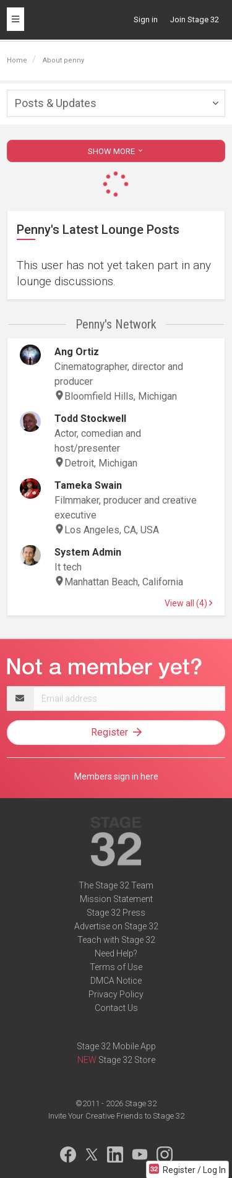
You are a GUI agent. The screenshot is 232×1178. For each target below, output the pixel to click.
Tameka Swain (88, 485)
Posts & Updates (56, 103)
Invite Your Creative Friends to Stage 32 (116, 1115)
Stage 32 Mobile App (116, 1046)
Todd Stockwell (90, 418)
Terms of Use (116, 967)
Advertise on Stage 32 (116, 926)
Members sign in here (116, 776)
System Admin (87, 552)
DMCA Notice (116, 981)
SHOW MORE (116, 151)
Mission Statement (116, 899)
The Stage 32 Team (116, 885)
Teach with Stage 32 (116, 940)
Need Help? (116, 953)
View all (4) (188, 603)
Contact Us (116, 1008)
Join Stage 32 (194, 19)
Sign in (146, 19)
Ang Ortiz (76, 352)
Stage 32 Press (116, 913)
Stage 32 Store (126, 1060)
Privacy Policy (116, 994)
